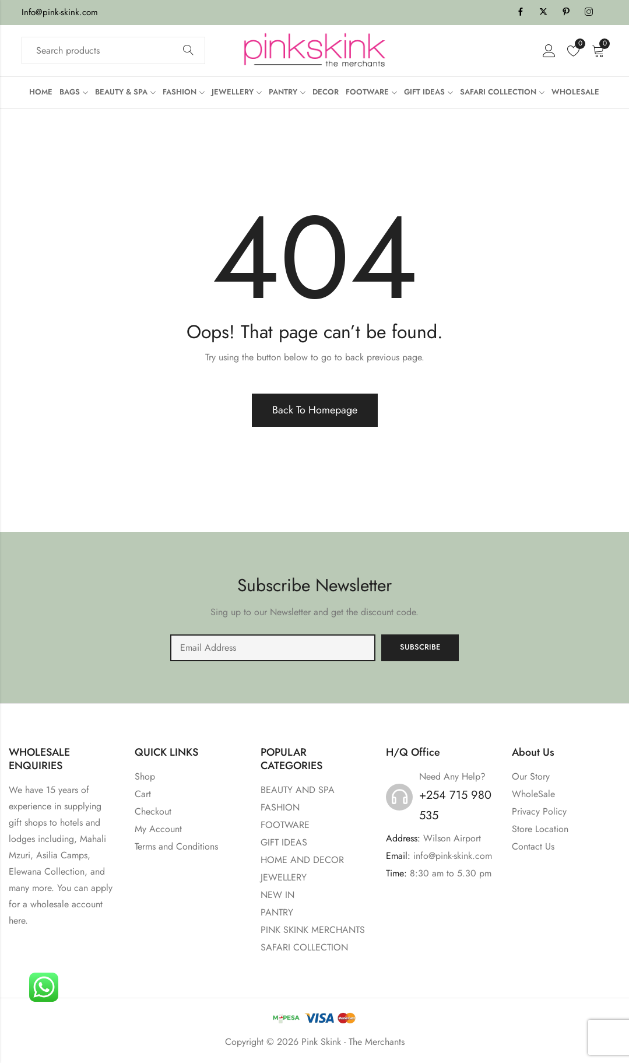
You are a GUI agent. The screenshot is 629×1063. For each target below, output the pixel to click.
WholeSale (533, 794)
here (17, 920)
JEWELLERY (284, 877)
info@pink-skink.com (452, 855)
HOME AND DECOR (302, 859)
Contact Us (533, 846)
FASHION (280, 807)
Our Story (531, 776)
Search (188, 50)
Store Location (540, 829)
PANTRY (277, 912)
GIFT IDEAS (284, 842)
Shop (145, 776)
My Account (158, 829)
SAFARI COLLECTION (304, 947)
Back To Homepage (314, 410)
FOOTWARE (285, 825)
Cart (143, 794)
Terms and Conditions (176, 846)
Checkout (153, 811)
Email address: (272, 647)
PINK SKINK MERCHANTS (313, 929)
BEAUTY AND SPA (298, 790)
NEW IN (277, 894)
